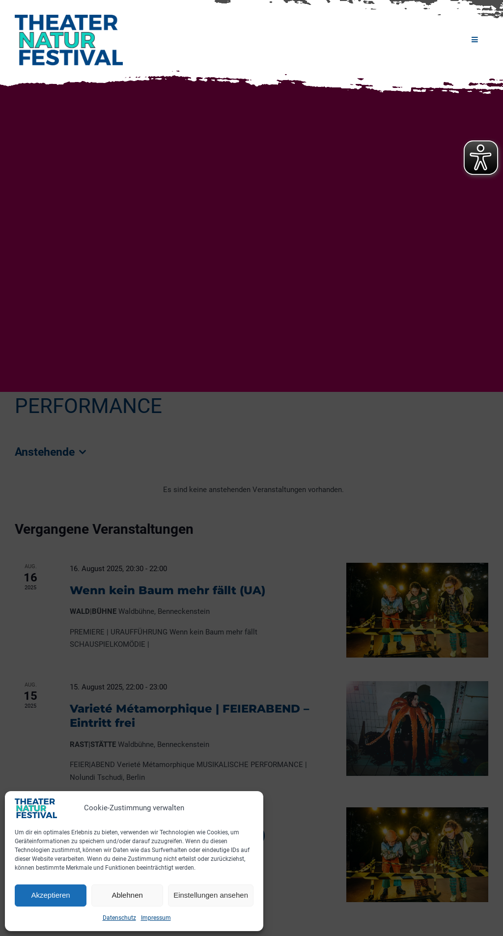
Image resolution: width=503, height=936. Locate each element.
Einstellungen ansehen (210, 895)
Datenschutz (119, 917)
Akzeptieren (50, 895)
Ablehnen (127, 895)
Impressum (156, 917)
